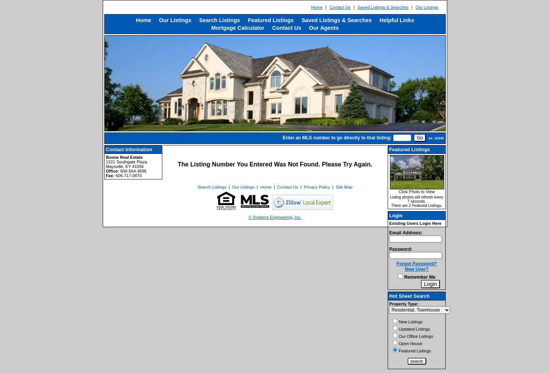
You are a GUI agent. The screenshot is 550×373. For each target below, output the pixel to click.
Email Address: (405, 233)
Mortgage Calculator (237, 28)
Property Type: (404, 304)
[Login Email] (415, 239)
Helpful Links (397, 20)
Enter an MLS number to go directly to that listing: (337, 137)
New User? (417, 269)
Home (317, 7)
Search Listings (219, 20)
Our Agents (324, 28)
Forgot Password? (416, 263)
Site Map (344, 187)
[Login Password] (415, 255)
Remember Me (416, 277)
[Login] (430, 284)
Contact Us (339, 7)
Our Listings (427, 7)
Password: (400, 249)
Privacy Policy (317, 187)
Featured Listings (271, 20)
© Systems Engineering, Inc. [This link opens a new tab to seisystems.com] (275, 217)
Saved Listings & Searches (383, 7)
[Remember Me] (400, 276)
